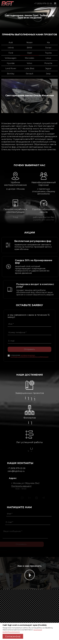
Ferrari (48, 48)
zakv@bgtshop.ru (22, 471)
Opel (29, 53)
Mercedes (29, 58)
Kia (48, 42)
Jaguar (48, 68)
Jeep (48, 73)
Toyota (48, 53)
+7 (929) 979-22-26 (43, 3)
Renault (29, 73)
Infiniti (11, 48)
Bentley (10, 73)
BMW (29, 48)
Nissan (29, 42)
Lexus (48, 58)
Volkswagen (10, 58)
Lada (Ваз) (29, 68)
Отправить (26, 350)
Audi (11, 42)
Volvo (29, 63)
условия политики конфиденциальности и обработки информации (26, 357)
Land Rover (10, 68)
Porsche (48, 63)
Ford (11, 53)
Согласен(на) (13, 636)
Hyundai (10, 63)
